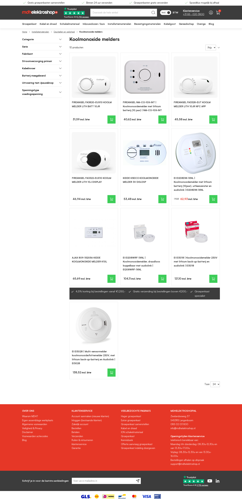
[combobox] (123, 13)
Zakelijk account (80, 424)
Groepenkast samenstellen (135, 424)
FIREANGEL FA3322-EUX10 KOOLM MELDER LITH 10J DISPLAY (91, 180)
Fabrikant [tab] (42, 53)
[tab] (42, 39)
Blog (24, 440)
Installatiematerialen (40, 32)
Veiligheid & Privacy (32, 428)
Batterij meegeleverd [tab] (42, 75)
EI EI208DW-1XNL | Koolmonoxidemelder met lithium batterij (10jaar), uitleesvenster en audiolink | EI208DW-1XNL (193, 184)
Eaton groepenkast (130, 420)
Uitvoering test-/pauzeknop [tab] (42, 82)
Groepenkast (128, 436)
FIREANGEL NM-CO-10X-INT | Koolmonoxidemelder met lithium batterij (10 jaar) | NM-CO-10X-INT (142, 106)
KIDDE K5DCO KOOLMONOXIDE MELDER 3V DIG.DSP (141, 180)
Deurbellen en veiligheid (64, 32)
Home (24, 32)
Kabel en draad (129, 428)
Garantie (76, 448)
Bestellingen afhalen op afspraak (187, 460)
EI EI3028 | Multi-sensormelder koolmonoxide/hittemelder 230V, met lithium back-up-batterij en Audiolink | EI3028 (93, 357)
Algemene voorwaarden (34, 424)
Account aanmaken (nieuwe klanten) (90, 416)
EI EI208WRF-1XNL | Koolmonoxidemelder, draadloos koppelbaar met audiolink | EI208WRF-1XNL (141, 263)
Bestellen (76, 428)
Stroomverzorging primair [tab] (42, 61)
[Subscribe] (138, 481)
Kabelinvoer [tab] (42, 68)
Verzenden (77, 436)
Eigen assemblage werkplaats (37, 420)
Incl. (166, 12)
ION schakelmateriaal (132, 432)
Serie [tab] (42, 46)
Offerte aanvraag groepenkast (136, 444)
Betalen (76, 432)
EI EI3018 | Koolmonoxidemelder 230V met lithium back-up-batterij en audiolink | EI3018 (195, 261)
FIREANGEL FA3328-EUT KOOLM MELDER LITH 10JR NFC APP (192, 104)
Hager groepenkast (131, 416)
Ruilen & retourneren (82, 440)
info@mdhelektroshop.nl (183, 428)
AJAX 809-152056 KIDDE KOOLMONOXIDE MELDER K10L (89, 259)
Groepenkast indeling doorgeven (138, 448)
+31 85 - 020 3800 (193, 14)
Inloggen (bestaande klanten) (87, 420)
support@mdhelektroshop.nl (185, 463)
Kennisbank (127, 440)
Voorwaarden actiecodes (35, 436)
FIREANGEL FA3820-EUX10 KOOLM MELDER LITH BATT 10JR (92, 104)
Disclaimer (27, 432)
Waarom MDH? (30, 416)
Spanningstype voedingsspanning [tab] (42, 92)
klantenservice (79, 444)
